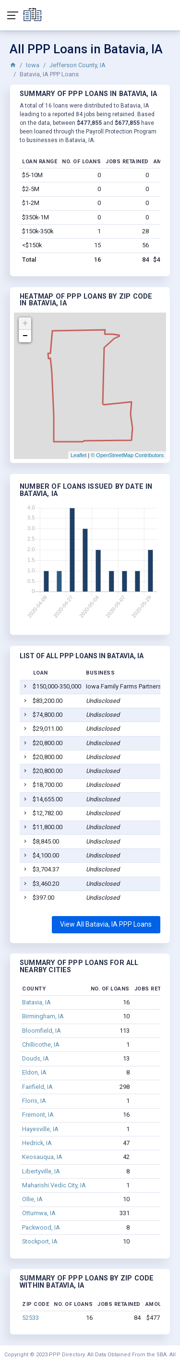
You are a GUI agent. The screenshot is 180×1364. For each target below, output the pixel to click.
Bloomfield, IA (41, 1030)
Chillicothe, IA (41, 1044)
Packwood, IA (41, 1227)
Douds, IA (35, 1058)
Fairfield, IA (37, 1086)
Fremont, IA (38, 1114)
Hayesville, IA (40, 1129)
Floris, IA (34, 1100)
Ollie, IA (32, 1199)
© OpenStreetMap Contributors (127, 455)
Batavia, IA (36, 1002)
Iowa (32, 65)
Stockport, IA (40, 1241)
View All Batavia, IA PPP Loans (106, 924)
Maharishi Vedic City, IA (54, 1185)
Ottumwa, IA (39, 1213)
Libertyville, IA (41, 1171)
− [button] (25, 336)
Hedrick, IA (37, 1143)
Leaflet (78, 455)
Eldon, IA (34, 1072)
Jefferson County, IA (77, 65)
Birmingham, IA (43, 1016)
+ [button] (25, 323)
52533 (30, 1317)
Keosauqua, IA (42, 1156)
